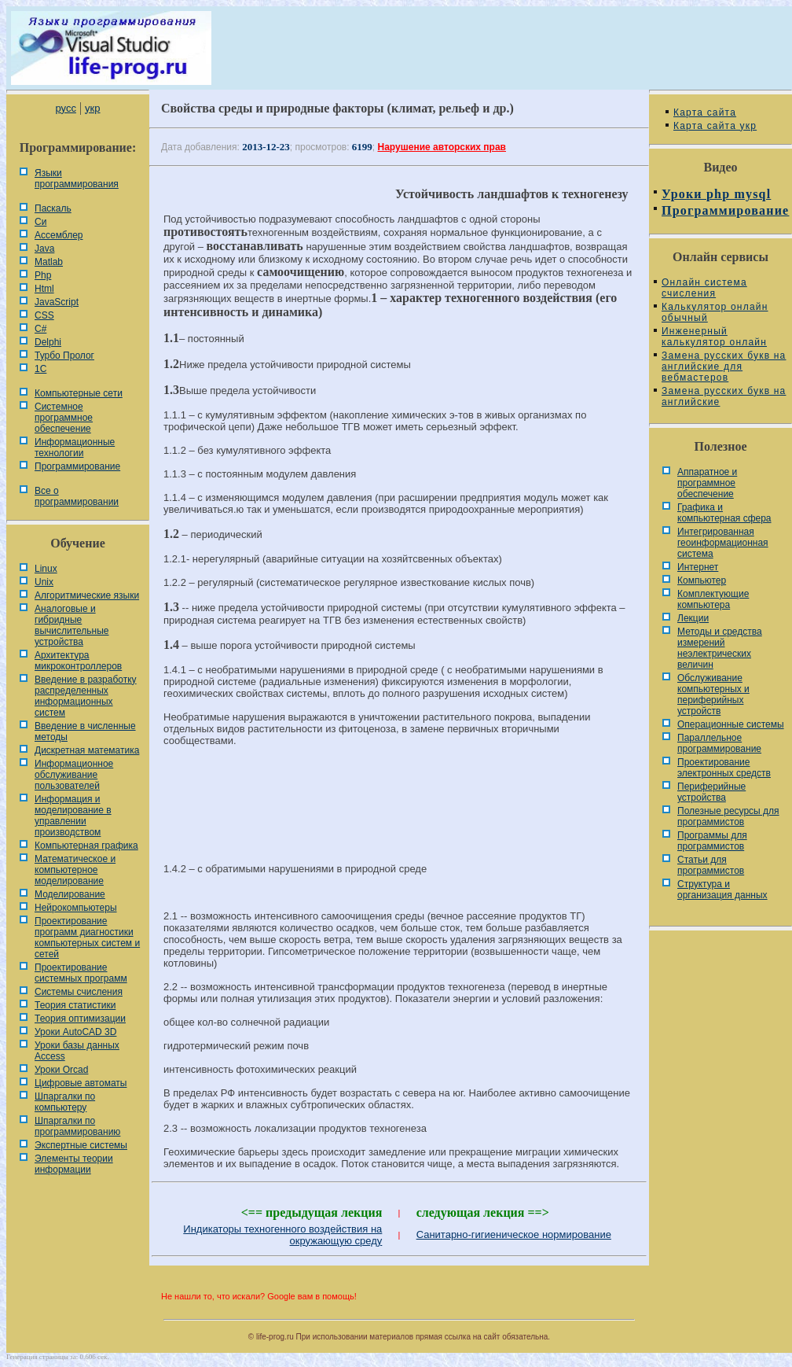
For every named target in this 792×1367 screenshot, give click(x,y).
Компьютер (701, 580)
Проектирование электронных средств (724, 768)
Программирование (77, 466)
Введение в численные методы (85, 731)
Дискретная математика (87, 750)
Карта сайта (704, 112)
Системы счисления (79, 991)
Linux (46, 568)
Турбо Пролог (64, 355)
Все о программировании (77, 496)
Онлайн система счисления (704, 288)
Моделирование (70, 894)
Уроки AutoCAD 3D (75, 1031)
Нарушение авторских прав (442, 147)
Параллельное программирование (719, 743)
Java (44, 248)
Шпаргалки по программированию (77, 1126)
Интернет (697, 567)
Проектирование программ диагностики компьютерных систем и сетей (87, 938)
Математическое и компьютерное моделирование (75, 869)
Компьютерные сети (79, 393)
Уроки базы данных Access (77, 1051)
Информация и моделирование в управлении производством (73, 816)
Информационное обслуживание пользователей (74, 774)
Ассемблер (58, 235)
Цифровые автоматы (80, 1083)
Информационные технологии (75, 448)
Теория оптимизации (80, 1018)
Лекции (693, 618)
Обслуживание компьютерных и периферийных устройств (713, 694)
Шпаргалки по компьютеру (65, 1102)
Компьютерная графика (86, 845)
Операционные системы (730, 724)
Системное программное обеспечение (64, 417)
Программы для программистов (712, 841)
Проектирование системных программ (81, 973)
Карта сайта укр (715, 125)
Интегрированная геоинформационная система (722, 542)
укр (92, 108)
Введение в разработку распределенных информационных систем (86, 696)
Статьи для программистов (710, 865)
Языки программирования (77, 179)
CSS (44, 315)
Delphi (48, 342)
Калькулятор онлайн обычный (715, 312)
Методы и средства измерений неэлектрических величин (719, 648)
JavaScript (57, 302)
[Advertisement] (399, 811)
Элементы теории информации (74, 1164)
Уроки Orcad (61, 1069)
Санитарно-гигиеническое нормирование (513, 1234)
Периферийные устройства (711, 792)
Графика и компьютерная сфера (724, 513)
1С (40, 368)
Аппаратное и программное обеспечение (707, 482)
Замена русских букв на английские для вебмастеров (724, 366)
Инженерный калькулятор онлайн (714, 337)
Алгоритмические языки (87, 595)
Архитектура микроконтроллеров (78, 661)
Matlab (49, 261)
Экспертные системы (81, 1145)
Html (44, 288)
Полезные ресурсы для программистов (728, 816)
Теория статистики (75, 1005)
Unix (44, 582)
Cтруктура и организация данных (722, 890)
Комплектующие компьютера (713, 599)
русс (65, 108)
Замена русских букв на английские (724, 396)
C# (40, 328)
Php (43, 275)
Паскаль (53, 208)
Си (40, 221)
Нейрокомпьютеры (76, 907)
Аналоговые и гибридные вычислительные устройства (71, 625)
